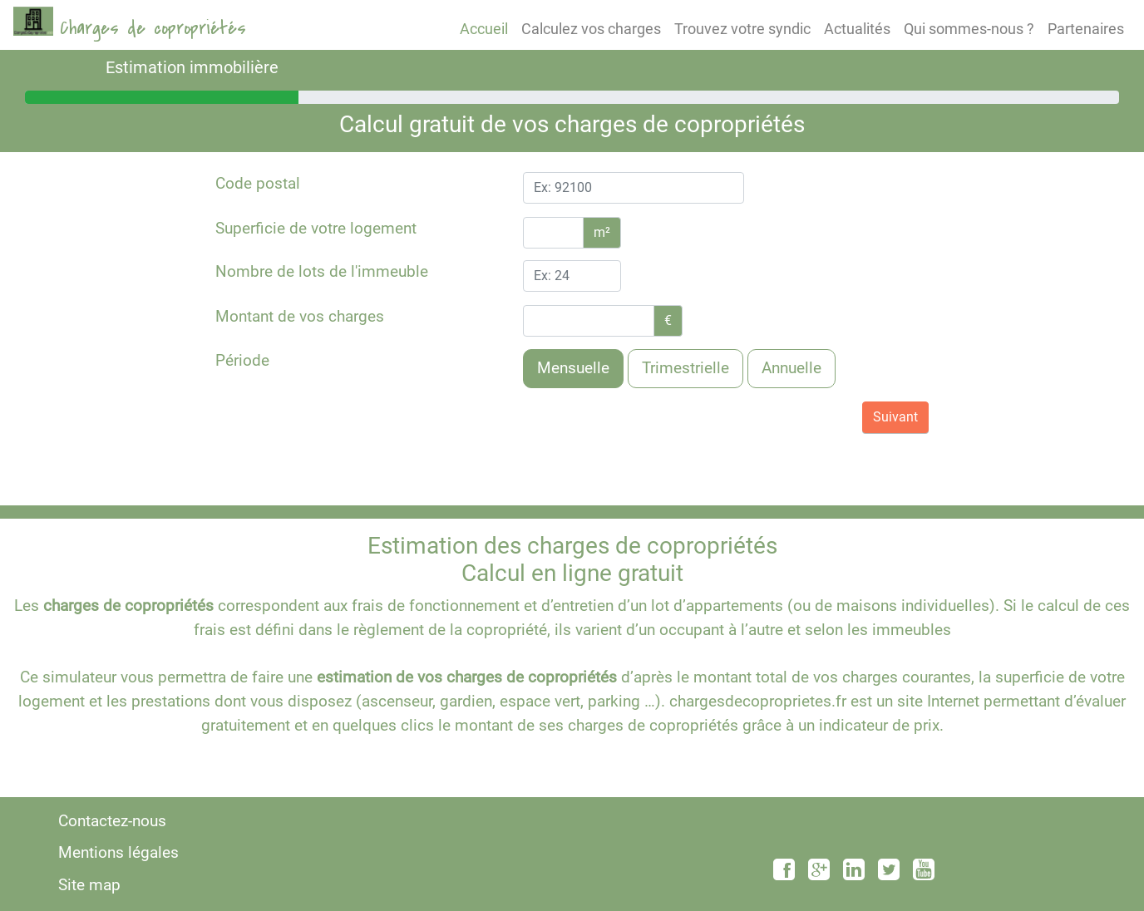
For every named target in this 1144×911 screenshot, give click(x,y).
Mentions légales (118, 852)
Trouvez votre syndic (742, 28)
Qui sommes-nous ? (969, 28)
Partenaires (1086, 28)
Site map (89, 884)
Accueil (484, 28)
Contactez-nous (112, 820)
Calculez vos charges (591, 28)
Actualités (857, 28)
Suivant (895, 417)
